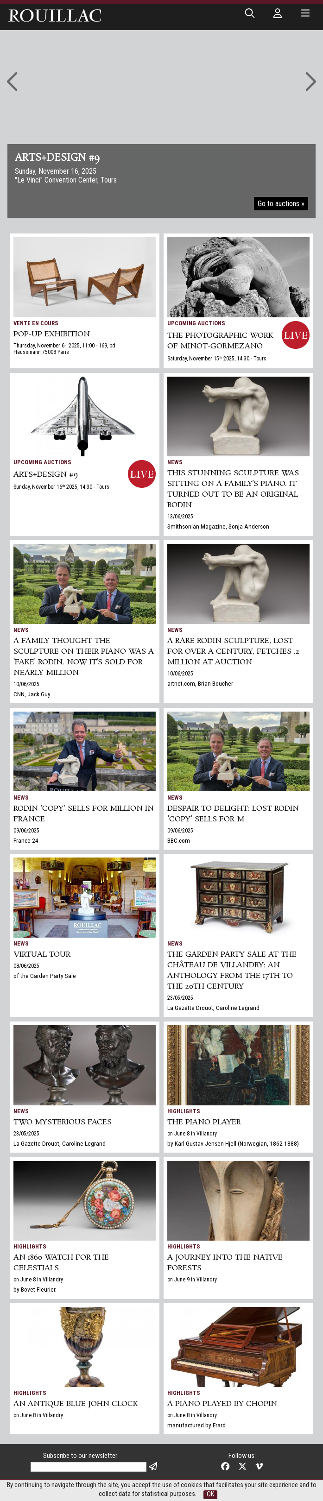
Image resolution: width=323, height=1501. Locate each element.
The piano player (204, 1122)
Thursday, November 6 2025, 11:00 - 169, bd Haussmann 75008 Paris (64, 348)
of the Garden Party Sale (44, 975)
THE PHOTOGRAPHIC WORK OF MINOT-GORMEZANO (220, 341)
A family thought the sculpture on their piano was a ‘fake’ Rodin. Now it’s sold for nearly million (83, 657)
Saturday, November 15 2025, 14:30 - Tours (216, 358)
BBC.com (178, 840)
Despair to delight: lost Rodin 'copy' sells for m (233, 814)
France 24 (25, 840)
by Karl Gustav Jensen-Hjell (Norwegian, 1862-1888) (233, 1143)
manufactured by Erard (196, 1425)
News (175, 462)
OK (210, 1494)
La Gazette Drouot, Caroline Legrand (213, 1007)
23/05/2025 (180, 998)
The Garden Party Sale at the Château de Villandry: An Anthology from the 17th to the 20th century (232, 970)
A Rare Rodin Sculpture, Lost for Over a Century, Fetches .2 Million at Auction (233, 652)
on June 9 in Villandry (192, 1279)
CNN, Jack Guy (32, 694)
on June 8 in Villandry (192, 1133)
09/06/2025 (26, 830)
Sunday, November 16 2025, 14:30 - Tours (61, 487)
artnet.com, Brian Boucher (200, 683)
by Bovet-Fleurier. (35, 1289)
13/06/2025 (180, 516)
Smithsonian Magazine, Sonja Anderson (218, 526)
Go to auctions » (281, 203)
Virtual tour (41, 954)
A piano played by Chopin (222, 1404)
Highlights (183, 1111)
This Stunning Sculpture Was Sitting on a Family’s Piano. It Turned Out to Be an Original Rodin (233, 489)
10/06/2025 (26, 684)
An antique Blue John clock (75, 1404)
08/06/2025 (26, 966)
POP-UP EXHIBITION (51, 334)
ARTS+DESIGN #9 (45, 474)
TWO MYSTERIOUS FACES (62, 1122)
